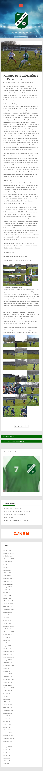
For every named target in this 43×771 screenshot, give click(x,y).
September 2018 (9, 688)
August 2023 (8, 612)
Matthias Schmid (24, 82)
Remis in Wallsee (8, 517)
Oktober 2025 (8, 556)
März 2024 (7, 598)
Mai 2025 (7, 567)
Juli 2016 (7, 716)
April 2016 (7, 724)
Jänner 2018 (8, 690)
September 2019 (9, 679)
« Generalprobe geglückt (8, 436)
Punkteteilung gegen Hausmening (14, 514)
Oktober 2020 (8, 662)
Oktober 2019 (8, 676)
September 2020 (9, 665)
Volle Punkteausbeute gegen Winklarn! (15, 520)
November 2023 (9, 603)
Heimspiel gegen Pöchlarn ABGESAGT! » (13, 441)
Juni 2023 (7, 615)
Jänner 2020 (8, 674)
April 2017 (7, 699)
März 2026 (7, 550)
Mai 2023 (7, 618)
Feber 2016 (7, 730)
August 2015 (8, 747)
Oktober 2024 (8, 581)
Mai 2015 (7, 755)
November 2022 (9, 626)
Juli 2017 (7, 693)
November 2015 (9, 738)
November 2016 (9, 704)
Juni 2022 (7, 640)
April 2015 (7, 758)
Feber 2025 (7, 575)
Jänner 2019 (8, 685)
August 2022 (8, 634)
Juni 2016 (7, 719)
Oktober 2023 (8, 606)
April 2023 (7, 620)
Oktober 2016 (8, 707)
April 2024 (7, 595)
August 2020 (8, 668)
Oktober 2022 (8, 629)
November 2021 (9, 651)
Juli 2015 (7, 749)
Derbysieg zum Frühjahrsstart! (12, 508)
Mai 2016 (7, 721)
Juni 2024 (7, 589)
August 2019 (8, 682)
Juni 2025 (7, 564)
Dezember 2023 (8, 601)
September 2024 (9, 584)
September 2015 (9, 744)
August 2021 (8, 660)
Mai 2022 (7, 643)
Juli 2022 (7, 637)
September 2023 (9, 609)
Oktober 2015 (8, 741)
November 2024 (9, 578)
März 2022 (7, 648)
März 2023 (7, 623)
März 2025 (7, 573)
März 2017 (7, 702)
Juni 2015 (7, 752)
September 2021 (9, 657)
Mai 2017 (7, 696)
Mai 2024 (7, 592)
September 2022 (9, 632)
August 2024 (8, 587)
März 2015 (7, 761)
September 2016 (9, 710)
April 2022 (7, 646)
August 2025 (8, 561)
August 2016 (8, 713)
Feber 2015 (7, 763)
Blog (32, 82)
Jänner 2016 (8, 733)
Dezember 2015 (8, 735)
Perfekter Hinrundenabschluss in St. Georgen (17, 511)
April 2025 (7, 570)
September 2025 (9, 559)
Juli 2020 (7, 671)
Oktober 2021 (8, 654)
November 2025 (9, 553)
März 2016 (7, 727)
